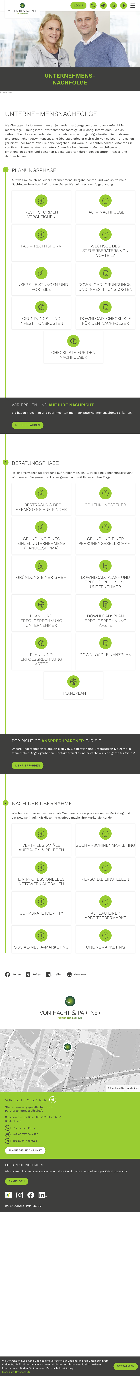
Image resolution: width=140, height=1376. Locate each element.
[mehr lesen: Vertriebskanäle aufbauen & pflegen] (41, 948)
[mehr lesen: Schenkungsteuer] (105, 554)
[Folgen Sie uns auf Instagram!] (19, 1339)
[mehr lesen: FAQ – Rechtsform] (41, 257)
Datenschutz (14, 1350)
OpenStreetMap (117, 1232)
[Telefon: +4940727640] (23, 1272)
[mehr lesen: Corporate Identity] (41, 1034)
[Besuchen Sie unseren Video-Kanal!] (123, 5)
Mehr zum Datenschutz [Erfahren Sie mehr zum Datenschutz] (16, 1371)
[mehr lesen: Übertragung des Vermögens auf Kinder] (41, 554)
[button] (78, 5)
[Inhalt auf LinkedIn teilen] (56, 1118)
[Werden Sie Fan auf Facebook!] (30, 1339)
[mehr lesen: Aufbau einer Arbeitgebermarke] (105, 1034)
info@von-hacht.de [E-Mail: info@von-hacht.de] (24, 1284)
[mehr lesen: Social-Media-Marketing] (41, 1077)
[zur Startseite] (30, 13)
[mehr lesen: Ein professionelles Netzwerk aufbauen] (41, 991)
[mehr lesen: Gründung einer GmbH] (41, 647)
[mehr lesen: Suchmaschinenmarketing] (105, 948)
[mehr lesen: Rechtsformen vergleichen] (41, 212)
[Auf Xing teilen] (36, 1118)
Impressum (34, 1350)
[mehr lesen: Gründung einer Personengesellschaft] (105, 599)
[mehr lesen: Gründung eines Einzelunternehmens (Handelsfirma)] (41, 599)
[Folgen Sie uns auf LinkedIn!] (43, 1339)
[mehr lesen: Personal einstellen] (105, 991)
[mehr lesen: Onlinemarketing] (105, 1077)
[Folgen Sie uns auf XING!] (8, 1339)
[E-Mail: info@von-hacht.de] (103, 5)
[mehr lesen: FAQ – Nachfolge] (105, 212)
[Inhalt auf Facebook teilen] (15, 1118)
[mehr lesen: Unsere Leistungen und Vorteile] (41, 304)
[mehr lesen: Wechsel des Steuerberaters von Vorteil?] (105, 257)
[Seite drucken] (79, 1118)
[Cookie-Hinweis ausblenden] (125, 1366)
